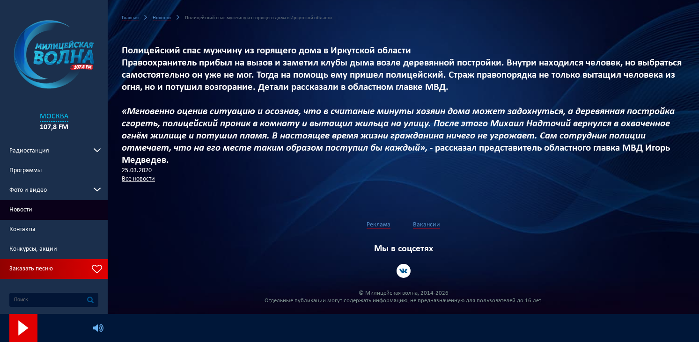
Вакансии (426, 224)
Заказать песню (31, 268)
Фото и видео (28, 190)
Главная (130, 18)
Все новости (138, 178)
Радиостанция (29, 150)
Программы (25, 170)
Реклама (378, 224)
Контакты (22, 229)
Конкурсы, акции (33, 249)
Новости (20, 209)
